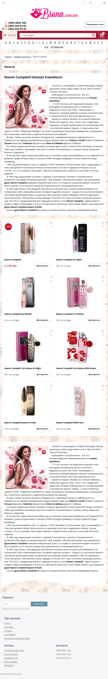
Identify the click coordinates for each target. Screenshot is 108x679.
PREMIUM (9, 665)
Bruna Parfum (11, 654)
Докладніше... (43, 265)
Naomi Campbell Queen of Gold (20, 423)
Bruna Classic (10, 661)
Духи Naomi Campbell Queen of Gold (23, 207)
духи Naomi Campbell (25, 210)
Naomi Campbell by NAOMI (18, 314)
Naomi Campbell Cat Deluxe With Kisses (76, 368)
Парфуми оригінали (14, 650)
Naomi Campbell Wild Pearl (69, 423)
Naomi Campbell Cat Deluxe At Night (22, 368)
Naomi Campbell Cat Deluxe (70, 314)
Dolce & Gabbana (54, 143)
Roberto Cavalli (77, 140)
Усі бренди (57, 47)
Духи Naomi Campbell (15, 182)
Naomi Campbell (75, 201)
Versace (8, 143)
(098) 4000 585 (17, 22)
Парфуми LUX (11, 658)
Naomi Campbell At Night (69, 260)
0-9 (46, 47)
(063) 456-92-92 (17, 28)
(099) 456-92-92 (17, 25)
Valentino (28, 143)
